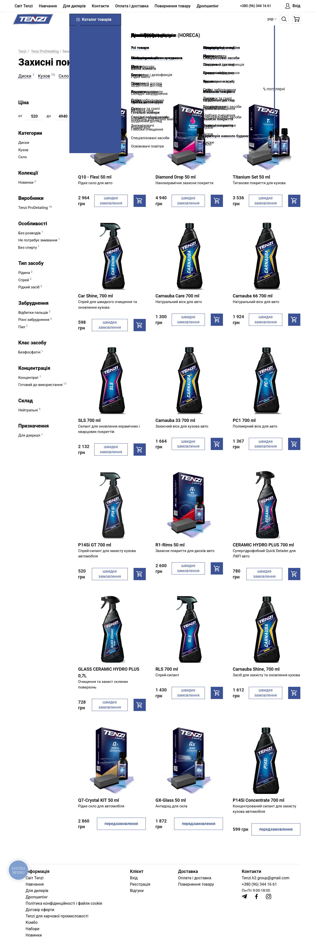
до (49, 116)
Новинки (34, 935)
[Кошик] (295, 20)
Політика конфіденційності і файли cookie (64, 903)
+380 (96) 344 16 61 (255, 6)
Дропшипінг (208, 6)
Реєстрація (140, 884)
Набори (32, 928)
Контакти (100, 6)
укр (269, 20)
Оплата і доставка (131, 6)
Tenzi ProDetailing (45, 51)
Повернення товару (172, 6)
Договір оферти (40, 909)
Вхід (133, 878)
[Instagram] (268, 896)
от (20, 116)
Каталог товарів (95, 20)
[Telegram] (244, 896)
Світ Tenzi (24, 6)
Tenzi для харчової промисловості (57, 916)
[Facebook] (256, 896)
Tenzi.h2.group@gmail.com (265, 878)
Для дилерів (74, 6)
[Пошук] (282, 20)
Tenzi (22, 51)
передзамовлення (121, 823)
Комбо (32, 922)
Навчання (48, 6)
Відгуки (137, 890)
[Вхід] (292, 6)
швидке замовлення (111, 200)
